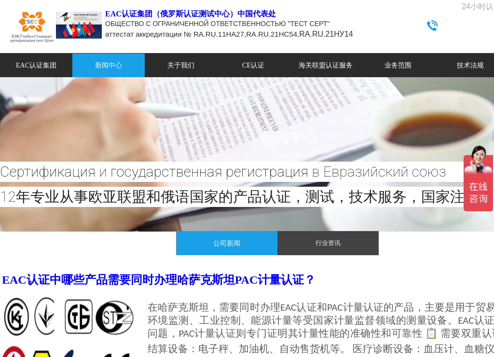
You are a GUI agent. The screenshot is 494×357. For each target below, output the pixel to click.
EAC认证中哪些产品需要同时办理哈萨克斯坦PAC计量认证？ (159, 280)
